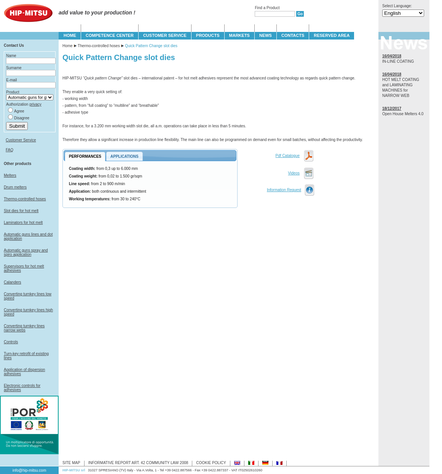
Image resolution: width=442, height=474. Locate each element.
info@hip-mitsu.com (29, 470)
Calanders (12, 282)
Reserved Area (331, 35)
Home (67, 46)
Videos (294, 173)
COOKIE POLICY (211, 463)
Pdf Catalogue (288, 156)
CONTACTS (292, 35)
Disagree (21, 118)
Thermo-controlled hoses (25, 199)
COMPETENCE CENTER (110, 35)
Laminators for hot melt (23, 222)
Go (300, 14)
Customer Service (21, 140)
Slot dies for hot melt (21, 211)
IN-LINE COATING (398, 61)
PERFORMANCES (85, 156)
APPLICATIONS (124, 156)
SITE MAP (71, 463)
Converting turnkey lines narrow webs (24, 328)
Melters (10, 175)
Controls (11, 342)
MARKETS (239, 35)
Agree (19, 111)
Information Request (284, 190)
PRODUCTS (208, 35)
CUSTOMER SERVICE (165, 35)
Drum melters (15, 187)
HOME (70, 35)
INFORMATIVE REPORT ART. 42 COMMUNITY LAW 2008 (138, 463)
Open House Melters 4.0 (402, 114)
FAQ (9, 150)
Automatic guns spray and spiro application (26, 252)
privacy (35, 104)
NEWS (265, 35)
